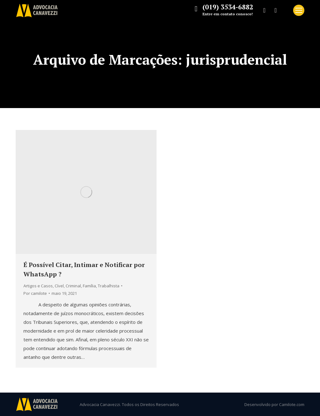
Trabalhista (108, 286)
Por (35, 293)
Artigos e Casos (38, 286)
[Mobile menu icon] (298, 10)
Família (89, 286)
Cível (59, 286)
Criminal (73, 286)
